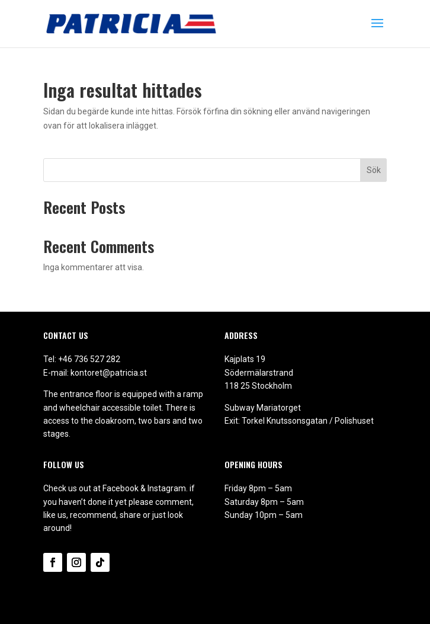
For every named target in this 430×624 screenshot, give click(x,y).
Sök (374, 170)
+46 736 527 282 (89, 359)
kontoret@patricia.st (108, 372)
